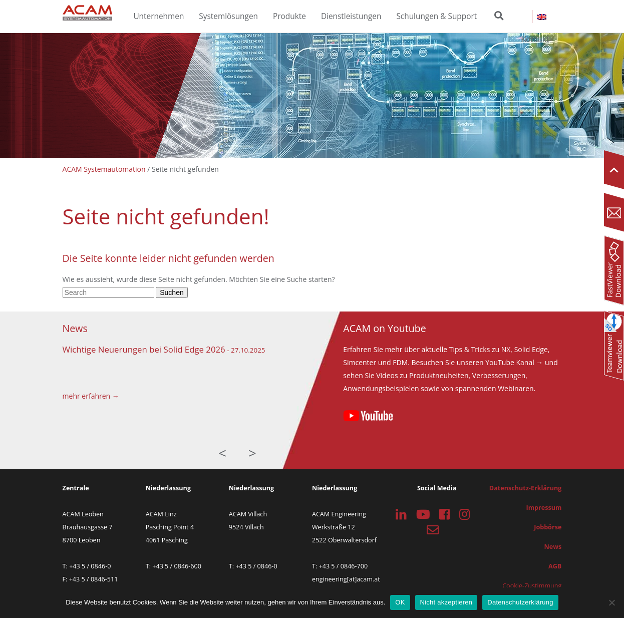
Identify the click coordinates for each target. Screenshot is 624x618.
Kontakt (535, 39)
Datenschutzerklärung (520, 602)
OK (400, 602)
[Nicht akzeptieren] (611, 602)
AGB (554, 566)
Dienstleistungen (351, 16)
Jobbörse (547, 527)
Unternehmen (158, 16)
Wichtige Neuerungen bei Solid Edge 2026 (144, 349)
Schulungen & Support (436, 16)
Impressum (544, 507)
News (553, 546)
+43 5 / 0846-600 (176, 566)
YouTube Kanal (509, 362)
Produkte (289, 16)
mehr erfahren (87, 396)
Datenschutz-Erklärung (525, 488)
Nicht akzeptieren (446, 602)
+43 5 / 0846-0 (90, 566)
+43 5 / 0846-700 (343, 566)
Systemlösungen (228, 16)
